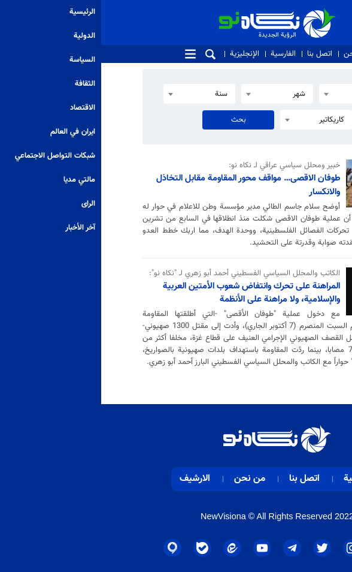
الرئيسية (258, 478)
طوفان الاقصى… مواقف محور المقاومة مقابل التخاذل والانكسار (147, 185)
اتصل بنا (218, 54)
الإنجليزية (143, 54)
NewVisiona (122, 516)
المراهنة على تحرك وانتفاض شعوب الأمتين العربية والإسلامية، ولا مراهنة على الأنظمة (150, 293)
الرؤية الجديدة (208, 12)
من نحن (255, 54)
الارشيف (93, 478)
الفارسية (182, 54)
